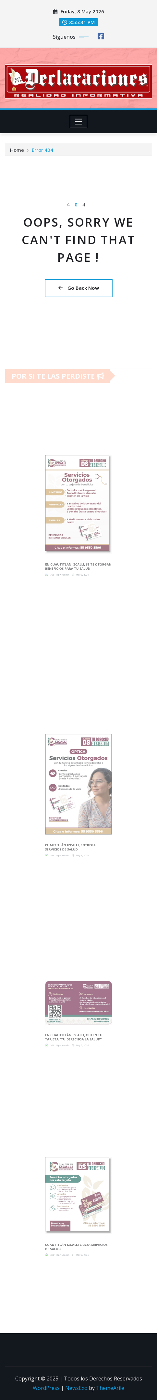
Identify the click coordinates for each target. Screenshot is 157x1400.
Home (17, 151)
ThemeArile (110, 1388)
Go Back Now (78, 288)
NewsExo (76, 1388)
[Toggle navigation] (79, 121)
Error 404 (42, 151)
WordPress (46, 1388)
